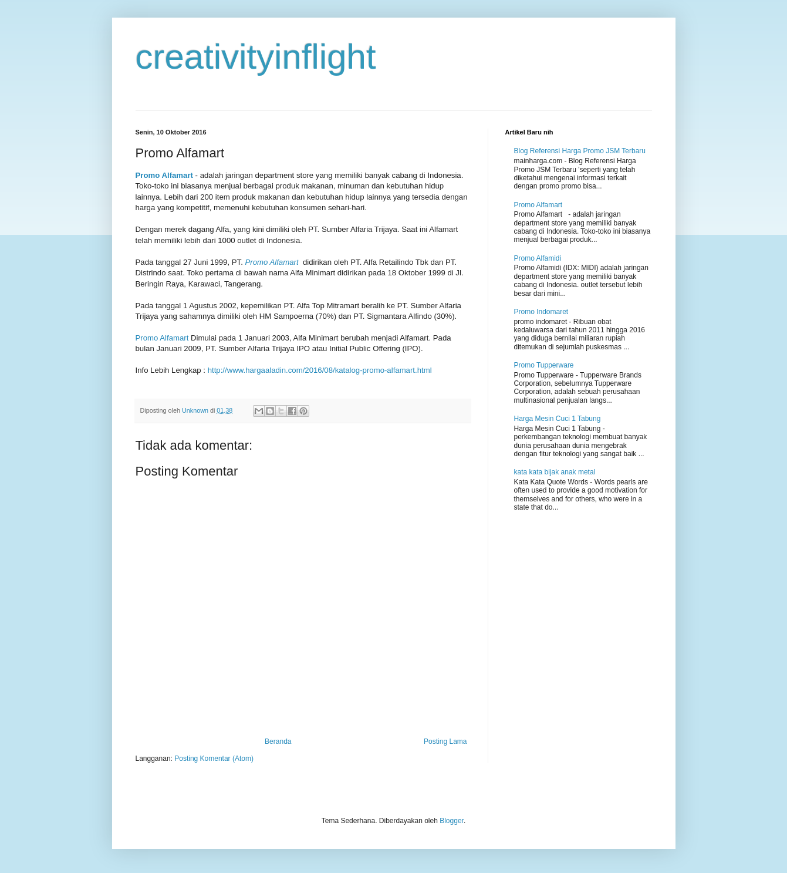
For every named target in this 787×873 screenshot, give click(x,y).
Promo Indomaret (541, 312)
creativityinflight (256, 56)
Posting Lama (445, 741)
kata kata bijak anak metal (555, 472)
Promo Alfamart (164, 175)
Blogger (452, 821)
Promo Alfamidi (538, 258)
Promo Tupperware (544, 365)
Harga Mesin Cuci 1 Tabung (557, 418)
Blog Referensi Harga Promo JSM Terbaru (580, 151)
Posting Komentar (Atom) (214, 758)
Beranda (278, 741)
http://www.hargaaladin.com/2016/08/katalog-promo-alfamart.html (320, 370)
